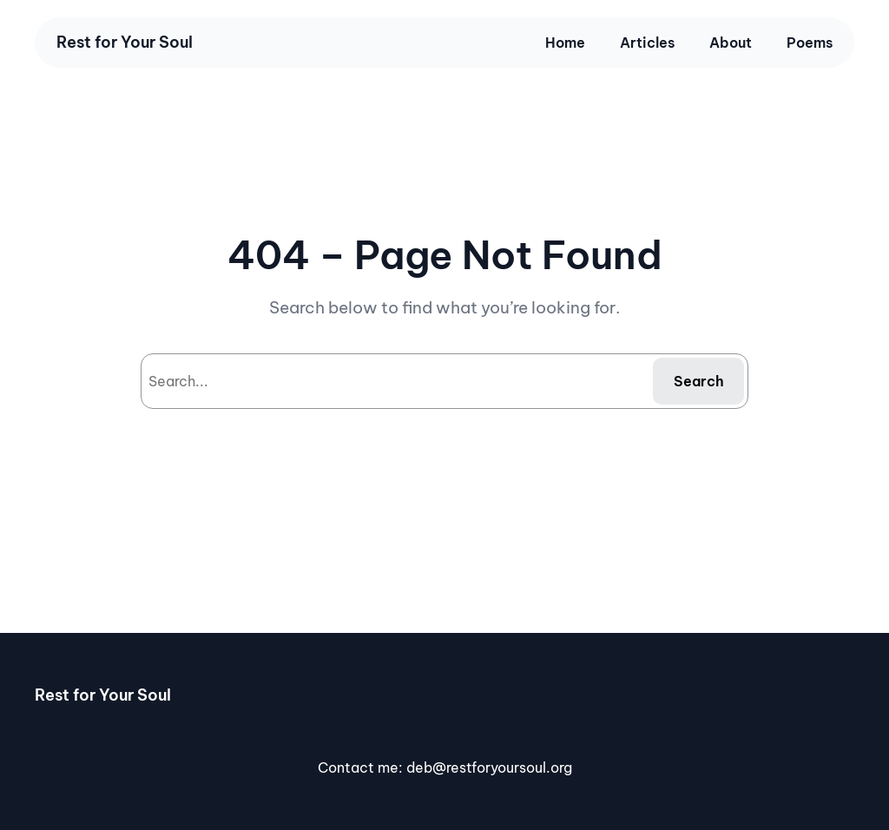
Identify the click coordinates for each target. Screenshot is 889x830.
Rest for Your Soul (124, 42)
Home (565, 42)
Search (699, 381)
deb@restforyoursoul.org (489, 767)
